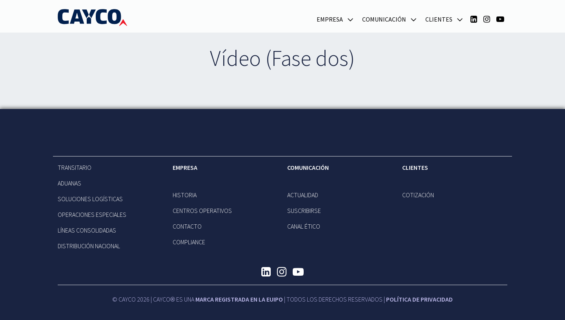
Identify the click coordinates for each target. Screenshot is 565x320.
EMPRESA (185, 167)
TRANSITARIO (74, 167)
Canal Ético (303, 226)
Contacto (187, 226)
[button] (350, 18)
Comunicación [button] (384, 19)
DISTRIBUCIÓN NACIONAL (89, 246)
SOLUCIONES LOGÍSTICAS (90, 199)
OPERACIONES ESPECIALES (92, 214)
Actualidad (302, 195)
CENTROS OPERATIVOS (202, 211)
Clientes (415, 167)
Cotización (418, 195)
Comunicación (308, 167)
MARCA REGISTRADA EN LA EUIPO (239, 299)
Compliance (189, 242)
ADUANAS (69, 183)
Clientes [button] (438, 19)
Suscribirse (304, 211)
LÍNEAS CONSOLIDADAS (87, 230)
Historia (185, 195)
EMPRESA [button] (330, 19)
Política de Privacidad (419, 299)
